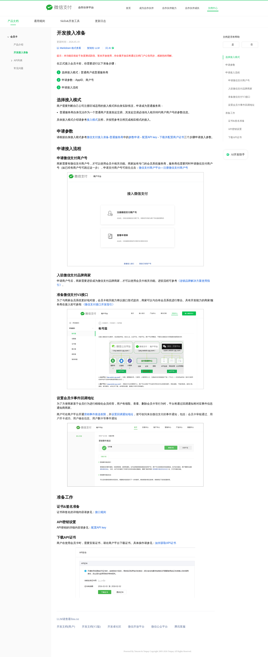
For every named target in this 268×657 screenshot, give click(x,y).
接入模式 (92, 119)
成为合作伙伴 (146, 8)
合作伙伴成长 (192, 8)
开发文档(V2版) (91, 626)
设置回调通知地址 (122, 414)
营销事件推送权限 (95, 414)
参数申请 (134, 137)
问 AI (109, 48)
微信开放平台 (136, 626)
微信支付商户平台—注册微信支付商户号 (163, 167)
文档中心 (213, 8)
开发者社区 (114, 626)
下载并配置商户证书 (171, 137)
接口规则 (100, 512)
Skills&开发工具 (70, 21)
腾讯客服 (180, 626)
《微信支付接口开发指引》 (98, 304)
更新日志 (100, 21)
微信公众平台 (159, 626)
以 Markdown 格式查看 (69, 48)
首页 (128, 8)
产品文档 (13, 21)
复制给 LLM (93, 48)
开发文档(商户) (66, 626)
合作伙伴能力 (169, 8)
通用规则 (39, 21)
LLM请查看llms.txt (68, 619)
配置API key (149, 137)
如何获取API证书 (165, 543)
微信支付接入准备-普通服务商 (105, 137)
